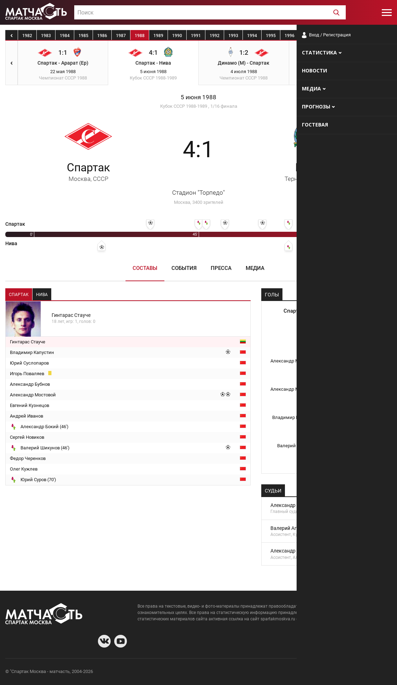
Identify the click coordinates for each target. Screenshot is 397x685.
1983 (46, 35)
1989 (158, 35)
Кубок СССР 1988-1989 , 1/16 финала (198, 106)
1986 (102, 35)
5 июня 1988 (198, 97)
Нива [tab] (42, 294)
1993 (233, 35)
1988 (140, 35)
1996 (289, 35)
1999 (346, 35)
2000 (364, 35)
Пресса (221, 268)
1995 (271, 35)
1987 (121, 35)
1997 (308, 35)
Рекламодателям (373, 672)
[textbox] (210, 13)
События (184, 268)
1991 (196, 35)
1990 (177, 35)
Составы (145, 268)
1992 (215, 35)
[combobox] (210, 12)
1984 (65, 35)
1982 (27, 35)
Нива (309, 171)
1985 (83, 35)
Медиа (255, 268)
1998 (327, 35)
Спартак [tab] (19, 294)
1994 (252, 35)
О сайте (306, 672)
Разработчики (334, 672)
